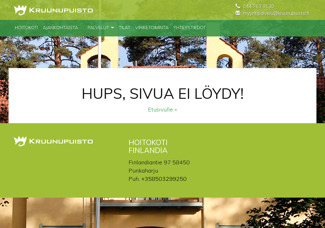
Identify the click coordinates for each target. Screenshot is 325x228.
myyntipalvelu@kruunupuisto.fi (276, 13)
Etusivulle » (162, 109)
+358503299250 (164, 178)
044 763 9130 (258, 6)
